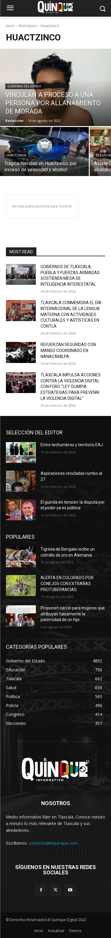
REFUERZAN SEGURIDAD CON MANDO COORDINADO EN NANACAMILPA (68, 350)
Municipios (28, 25)
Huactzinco (16, 155)
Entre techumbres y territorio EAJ (72, 444)
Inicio (10, 25)
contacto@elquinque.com (53, 843)
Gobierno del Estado (24, 86)
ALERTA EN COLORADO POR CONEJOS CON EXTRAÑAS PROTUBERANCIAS (67, 583)
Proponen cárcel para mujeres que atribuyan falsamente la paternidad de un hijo (73, 614)
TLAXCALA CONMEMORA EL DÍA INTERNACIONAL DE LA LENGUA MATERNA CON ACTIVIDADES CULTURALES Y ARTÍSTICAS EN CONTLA (71, 314)
